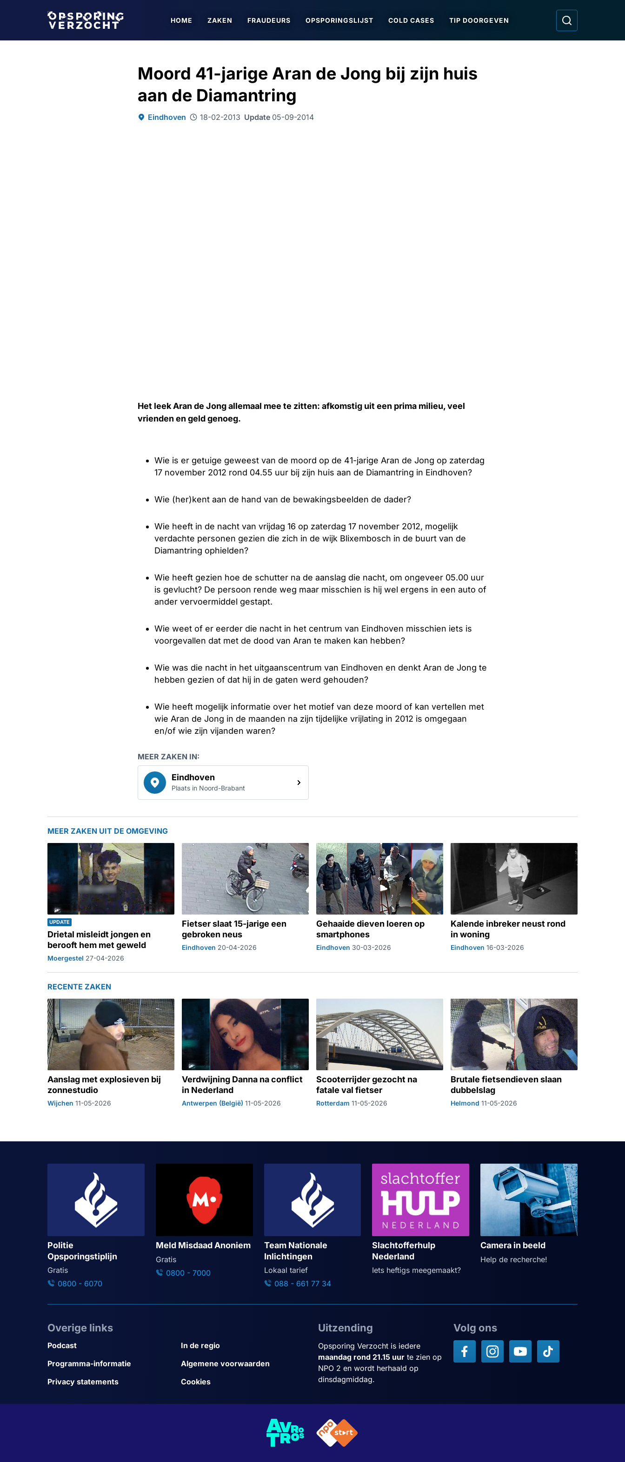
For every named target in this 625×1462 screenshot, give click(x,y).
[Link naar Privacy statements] (110, 1381)
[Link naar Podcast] (110, 1345)
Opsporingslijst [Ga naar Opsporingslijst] (339, 20)
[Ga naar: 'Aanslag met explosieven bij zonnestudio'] (110, 1053)
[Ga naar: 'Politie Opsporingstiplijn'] (96, 1226)
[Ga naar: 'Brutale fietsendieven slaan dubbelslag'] (514, 1053)
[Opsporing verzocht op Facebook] (464, 1351)
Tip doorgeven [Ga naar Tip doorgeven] (479, 20)
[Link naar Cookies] (244, 1381)
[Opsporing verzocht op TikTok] (548, 1351)
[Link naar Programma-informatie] (110, 1363)
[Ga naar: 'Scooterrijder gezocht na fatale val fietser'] (379, 1053)
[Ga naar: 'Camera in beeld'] (529, 1214)
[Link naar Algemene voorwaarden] (244, 1363)
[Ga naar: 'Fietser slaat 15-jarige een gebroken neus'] (245, 902)
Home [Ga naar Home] (182, 20)
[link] (223, 782)
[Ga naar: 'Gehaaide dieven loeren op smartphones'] (379, 902)
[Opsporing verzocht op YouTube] (520, 1351)
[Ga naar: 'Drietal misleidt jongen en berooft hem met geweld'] (110, 902)
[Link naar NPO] (337, 1433)
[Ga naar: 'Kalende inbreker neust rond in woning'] (514, 902)
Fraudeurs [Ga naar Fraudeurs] (269, 20)
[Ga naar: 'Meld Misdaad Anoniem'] (204, 1221)
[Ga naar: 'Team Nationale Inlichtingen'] (312, 1226)
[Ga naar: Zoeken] (567, 20)
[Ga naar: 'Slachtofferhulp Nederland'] (420, 1220)
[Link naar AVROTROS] (285, 1433)
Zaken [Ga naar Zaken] (220, 20)
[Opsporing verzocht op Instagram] (492, 1351)
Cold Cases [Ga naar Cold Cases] (411, 20)
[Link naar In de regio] (244, 1345)
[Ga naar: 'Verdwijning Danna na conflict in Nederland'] (245, 1053)
